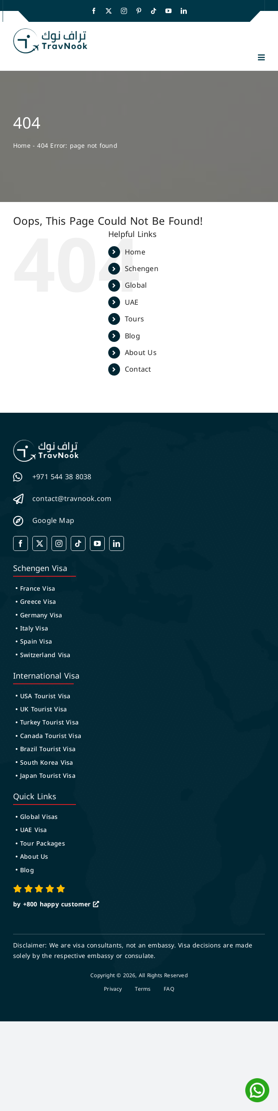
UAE (132, 302)
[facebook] (94, 11)
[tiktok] (154, 11)
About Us (141, 352)
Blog (132, 336)
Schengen (141, 268)
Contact (138, 369)
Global (136, 285)
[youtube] (168, 11)
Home (22, 146)
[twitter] (109, 11)
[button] (261, 57)
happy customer (65, 904)
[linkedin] (184, 11)
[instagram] (124, 11)
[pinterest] (139, 11)
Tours (134, 319)
